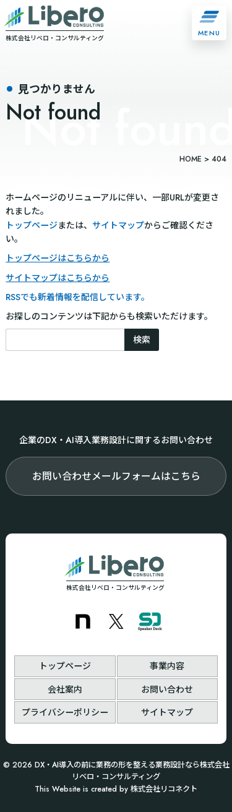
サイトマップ (118, 225)
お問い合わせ (167, 689)
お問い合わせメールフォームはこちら (116, 476)
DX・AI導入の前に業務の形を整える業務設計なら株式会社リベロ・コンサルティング (132, 771)
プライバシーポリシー (65, 712)
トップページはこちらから (58, 258)
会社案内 (65, 689)
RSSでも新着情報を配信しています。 (78, 297)
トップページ (32, 225)
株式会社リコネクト (164, 789)
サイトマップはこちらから (58, 278)
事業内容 (167, 666)
